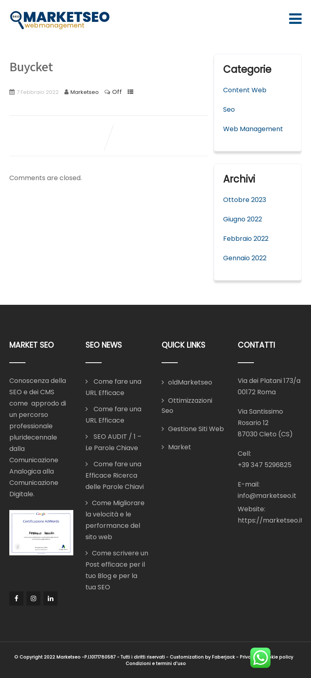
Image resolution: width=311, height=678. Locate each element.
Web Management (253, 129)
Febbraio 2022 (245, 238)
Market (179, 447)
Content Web (244, 90)
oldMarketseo (190, 382)
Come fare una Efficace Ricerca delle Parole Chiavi (114, 475)
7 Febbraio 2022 (38, 92)
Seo (229, 109)
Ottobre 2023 (244, 199)
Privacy (248, 657)
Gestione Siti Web (196, 429)
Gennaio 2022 (244, 258)
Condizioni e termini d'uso (156, 664)
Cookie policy (277, 657)
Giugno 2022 (242, 219)
